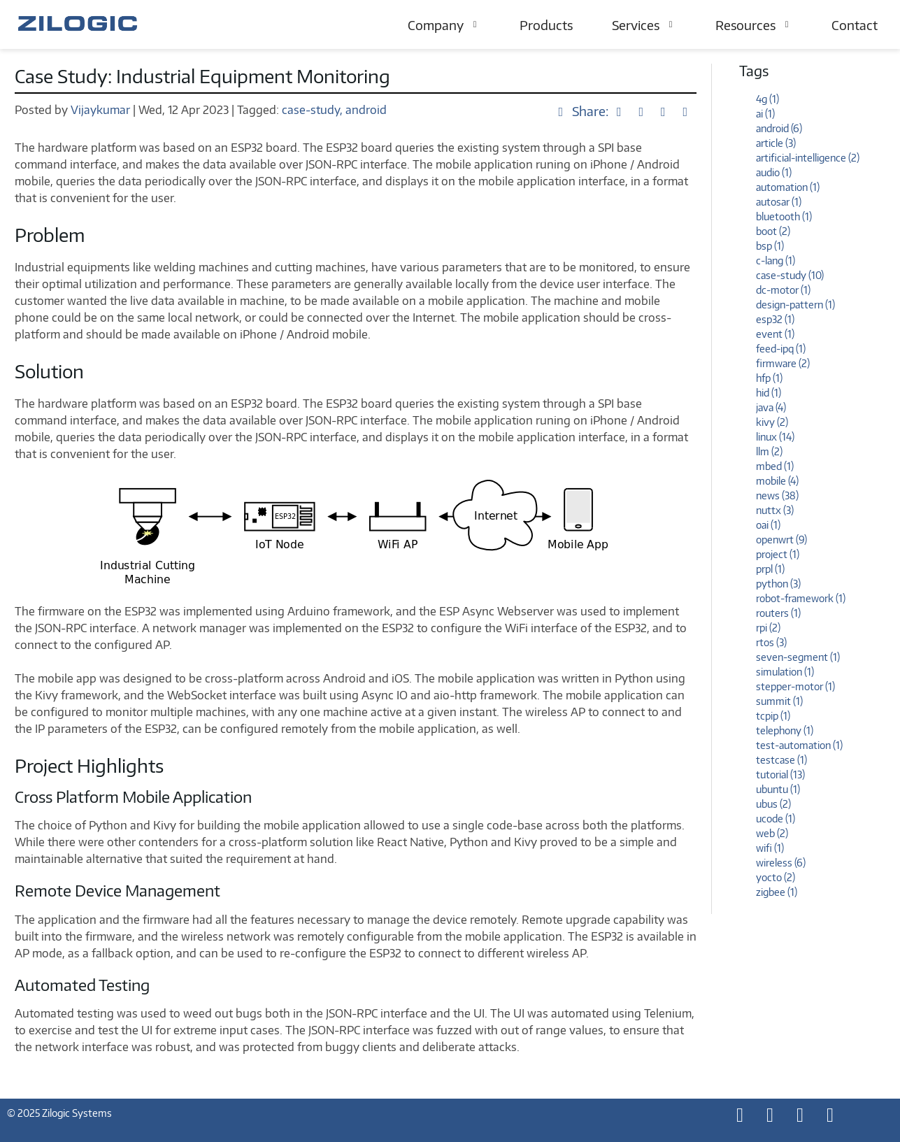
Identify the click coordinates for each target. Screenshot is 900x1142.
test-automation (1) (799, 745)
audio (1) (774, 172)
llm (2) (769, 451)
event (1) (775, 334)
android (366, 110)
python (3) (778, 584)
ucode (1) (775, 819)
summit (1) (779, 701)
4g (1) (767, 99)
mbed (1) (775, 466)
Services (644, 25)
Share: (582, 111)
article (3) (776, 143)
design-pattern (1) (795, 305)
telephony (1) (784, 730)
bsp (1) (770, 246)
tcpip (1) (773, 716)
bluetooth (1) (784, 216)
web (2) (772, 833)
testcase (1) (781, 760)
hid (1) (768, 393)
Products (546, 25)
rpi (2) (768, 628)
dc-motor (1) (783, 290)
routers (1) (778, 613)
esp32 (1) (775, 319)
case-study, (312, 110)
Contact (854, 25)
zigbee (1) (776, 892)
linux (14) (775, 437)
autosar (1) (778, 202)
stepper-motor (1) (795, 686)
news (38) (777, 495)
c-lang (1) (775, 260)
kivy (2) (772, 422)
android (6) (779, 128)
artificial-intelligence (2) (807, 158)
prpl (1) (770, 569)
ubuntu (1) (778, 789)
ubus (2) (773, 804)
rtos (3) (771, 642)
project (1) (777, 554)
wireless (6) (781, 863)
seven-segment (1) (798, 657)
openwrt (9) (781, 539)
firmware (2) (783, 363)
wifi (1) (770, 848)
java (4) (771, 407)
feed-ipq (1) (781, 349)
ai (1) (765, 114)
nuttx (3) (775, 510)
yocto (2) (775, 877)
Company (444, 25)
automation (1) (788, 187)
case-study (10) (790, 275)
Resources (753, 25)
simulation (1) (785, 672)
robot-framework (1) (800, 598)
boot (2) (773, 231)
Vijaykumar (102, 110)
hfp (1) (769, 378)
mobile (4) (777, 481)
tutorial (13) (780, 774)
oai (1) (768, 525)
